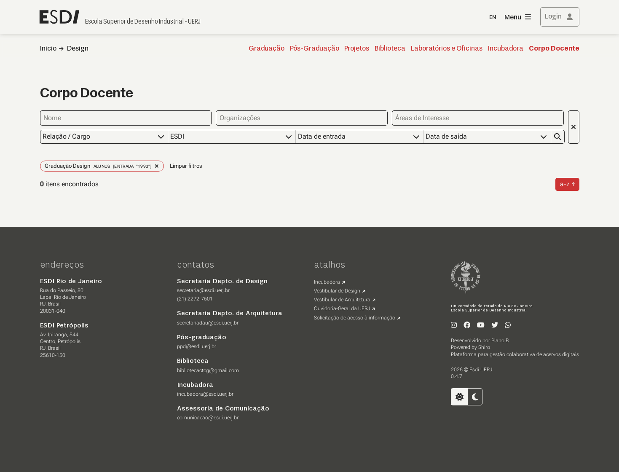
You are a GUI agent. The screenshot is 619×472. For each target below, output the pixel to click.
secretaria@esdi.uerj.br (203, 290)
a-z (565, 184)
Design (77, 49)
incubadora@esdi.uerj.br (205, 394)
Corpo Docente (554, 49)
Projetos (356, 49)
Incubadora (505, 49)
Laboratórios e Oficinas (446, 49)
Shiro (484, 347)
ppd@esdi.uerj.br (196, 346)
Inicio (48, 49)
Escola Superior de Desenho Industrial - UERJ (143, 22)
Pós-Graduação (314, 49)
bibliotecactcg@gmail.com (208, 370)
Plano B (500, 340)
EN (492, 17)
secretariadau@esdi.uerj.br (207, 323)
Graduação (266, 49)
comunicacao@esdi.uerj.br (207, 418)
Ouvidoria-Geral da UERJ (342, 308)
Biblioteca (390, 49)
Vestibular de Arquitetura (342, 300)
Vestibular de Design (337, 291)
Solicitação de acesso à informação (354, 318)
